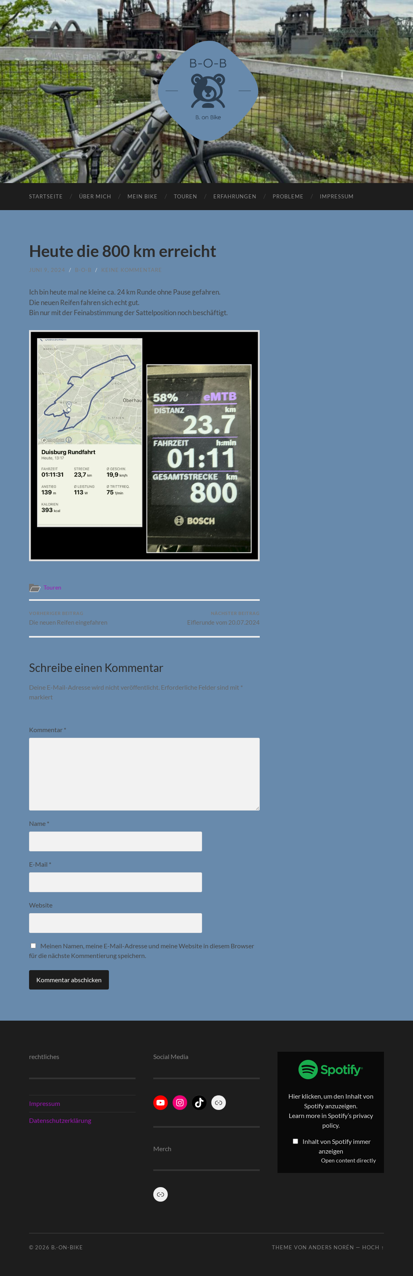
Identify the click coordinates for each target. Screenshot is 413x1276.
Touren (185, 196)
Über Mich (95, 196)
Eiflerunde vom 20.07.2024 (223, 618)
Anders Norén (331, 1247)
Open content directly (348, 1160)
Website (40, 905)
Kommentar (47, 729)
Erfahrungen (235, 196)
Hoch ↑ (373, 1247)
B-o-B (83, 270)
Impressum (337, 196)
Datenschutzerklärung (60, 1120)
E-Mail (40, 864)
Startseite (46, 196)
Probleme (288, 196)
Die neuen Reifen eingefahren (68, 618)
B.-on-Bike (67, 1247)
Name (39, 823)
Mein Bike (142, 196)
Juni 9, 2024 (47, 270)
